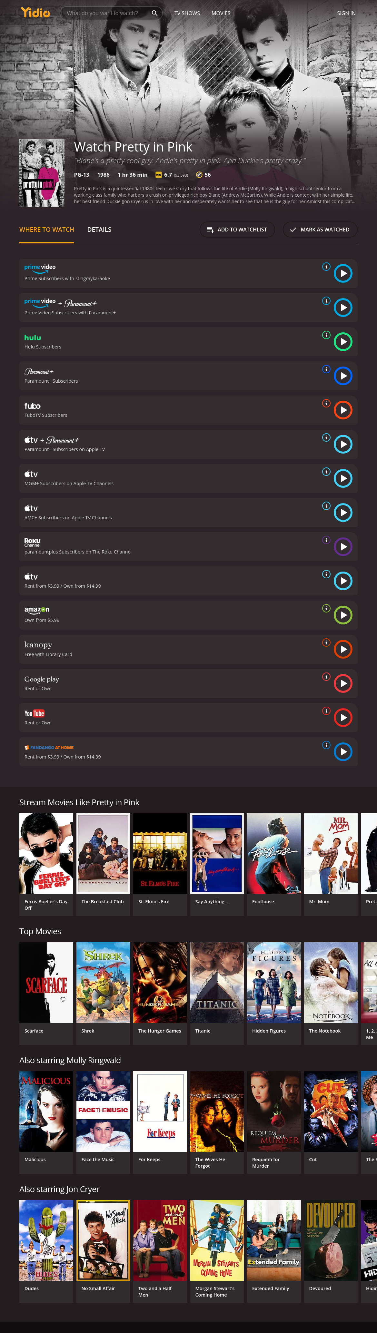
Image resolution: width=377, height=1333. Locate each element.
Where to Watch (46, 229)
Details (99, 229)
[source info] (325, 266)
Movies (221, 13)
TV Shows (187, 13)
